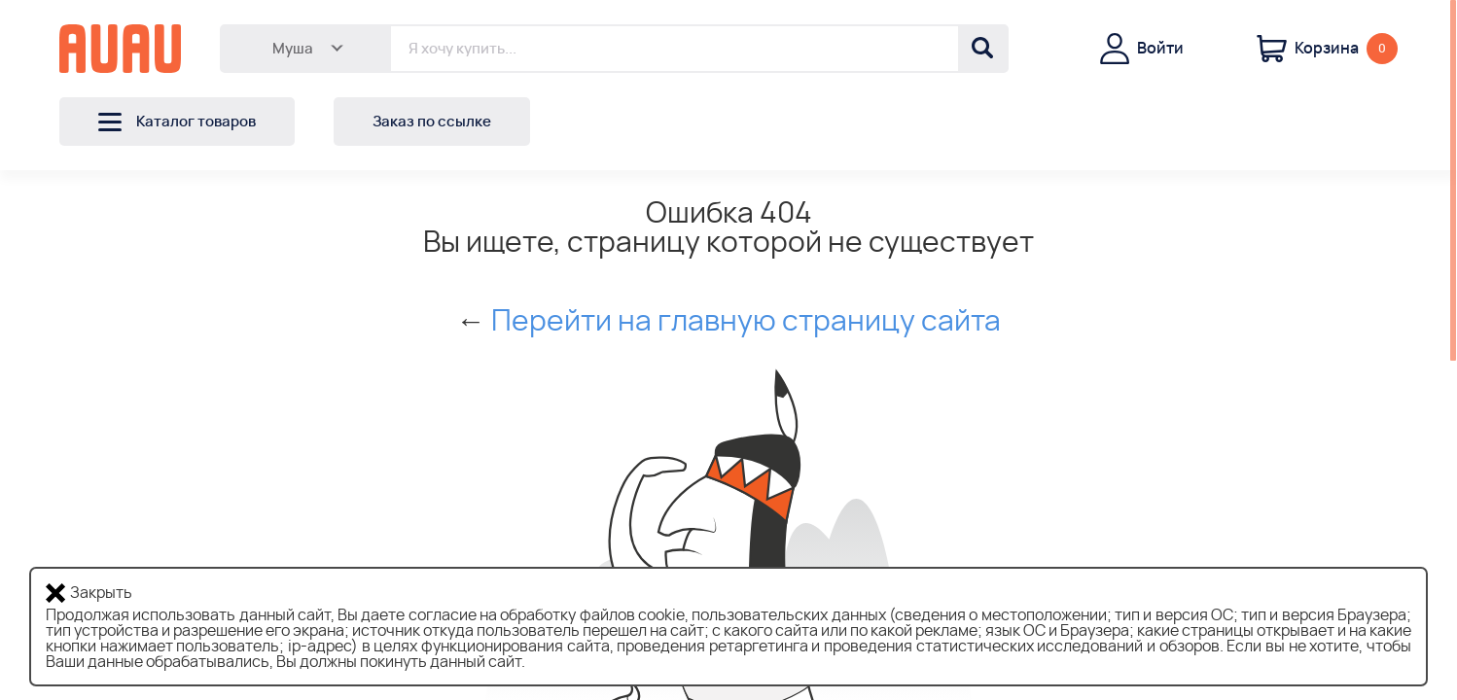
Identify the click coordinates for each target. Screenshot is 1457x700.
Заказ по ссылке (432, 122)
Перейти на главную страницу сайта (746, 321)
